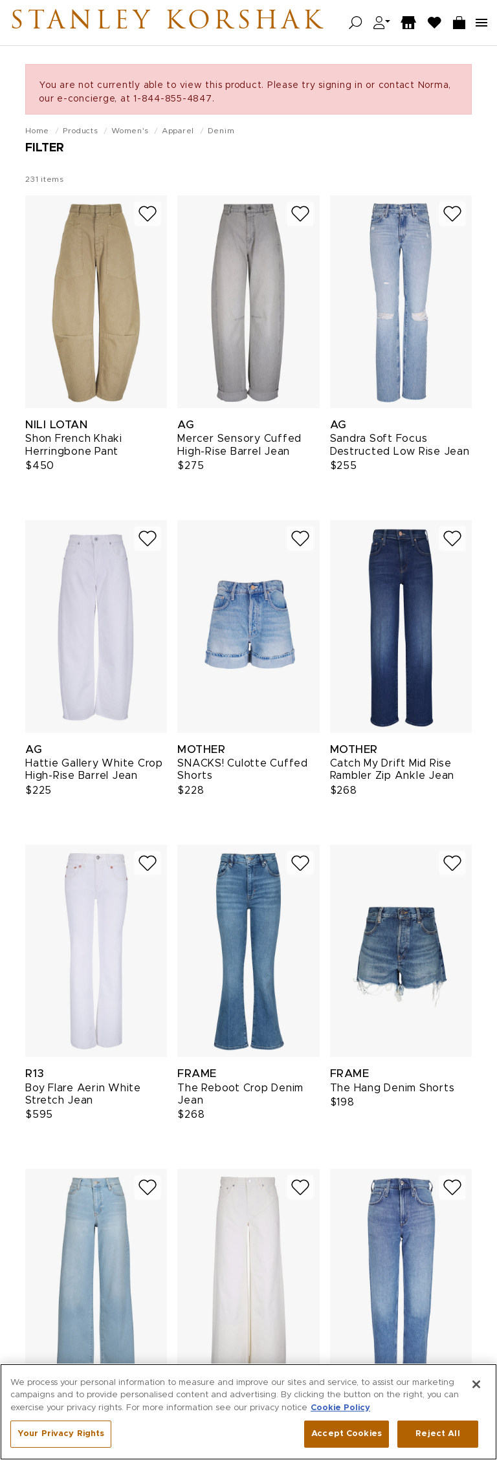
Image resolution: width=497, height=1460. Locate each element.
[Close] (476, 1384)
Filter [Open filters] (44, 148)
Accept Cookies (346, 1434)
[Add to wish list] (147, 214)
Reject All (437, 1434)
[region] (248, 1412)
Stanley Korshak (168, 22)
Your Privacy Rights (60, 1434)
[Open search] (355, 23)
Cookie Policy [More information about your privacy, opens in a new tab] (340, 1408)
